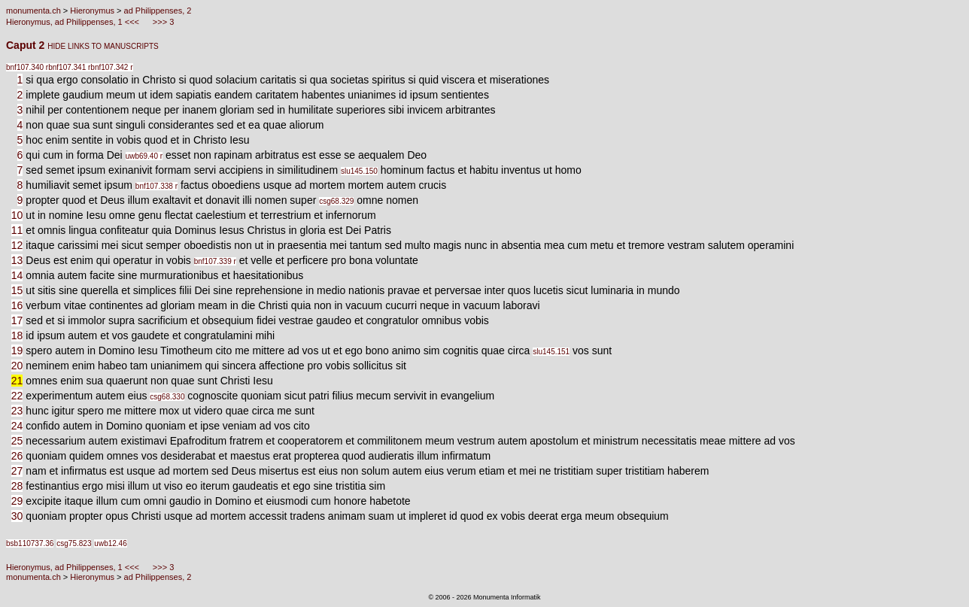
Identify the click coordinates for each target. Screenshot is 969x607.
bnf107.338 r (156, 186)
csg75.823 (73, 543)
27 (17, 471)
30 (17, 516)
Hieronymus (92, 10)
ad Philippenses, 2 (158, 10)
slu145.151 (551, 352)
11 (17, 230)
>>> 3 (162, 21)
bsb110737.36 (29, 543)
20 (17, 366)
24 (17, 426)
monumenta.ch (33, 10)
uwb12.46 (110, 543)
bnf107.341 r (69, 67)
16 (17, 305)
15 (17, 290)
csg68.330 (167, 397)
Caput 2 (26, 45)
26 (17, 456)
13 (17, 260)
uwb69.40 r (144, 156)
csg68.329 (336, 201)
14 (17, 275)
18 (17, 335)
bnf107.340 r (27, 67)
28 (17, 486)
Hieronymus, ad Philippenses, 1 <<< (73, 21)
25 (17, 441)
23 (17, 411)
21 (17, 381)
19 (17, 350)
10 (17, 215)
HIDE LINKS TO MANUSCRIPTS (102, 46)
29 (17, 501)
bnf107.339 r (215, 261)
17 (17, 320)
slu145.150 (359, 171)
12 (17, 245)
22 (17, 396)
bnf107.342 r (111, 67)
